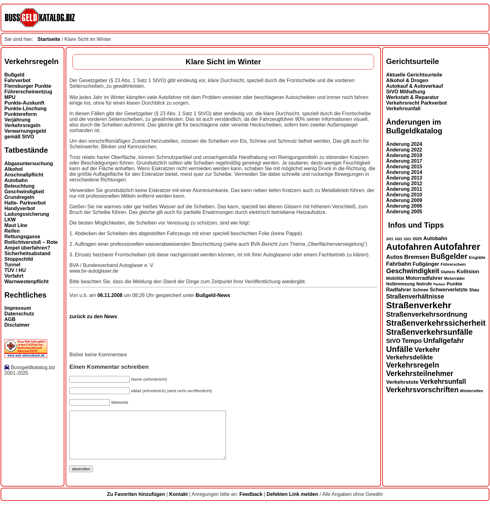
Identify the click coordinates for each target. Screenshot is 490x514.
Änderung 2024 (404, 144)
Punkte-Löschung (25, 108)
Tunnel (12, 264)
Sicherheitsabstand (27, 253)
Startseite (49, 39)
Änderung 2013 (404, 177)
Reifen (12, 231)
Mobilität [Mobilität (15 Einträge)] (395, 278)
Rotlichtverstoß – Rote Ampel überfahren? (31, 245)
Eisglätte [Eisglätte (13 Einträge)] (477, 257)
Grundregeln (19, 197)
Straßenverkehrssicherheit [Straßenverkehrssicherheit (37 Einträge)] (436, 323)
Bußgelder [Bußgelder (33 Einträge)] (449, 256)
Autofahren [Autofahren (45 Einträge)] (409, 247)
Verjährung (17, 119)
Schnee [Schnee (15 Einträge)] (420, 289)
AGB (10, 319)
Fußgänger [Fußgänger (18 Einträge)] (425, 264)
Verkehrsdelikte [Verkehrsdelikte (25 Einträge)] (409, 357)
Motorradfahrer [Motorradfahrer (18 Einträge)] (424, 278)
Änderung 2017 (404, 161)
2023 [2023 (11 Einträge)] (407, 239)
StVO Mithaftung (405, 91)
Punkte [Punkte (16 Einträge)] (454, 283)
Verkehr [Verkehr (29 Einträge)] (427, 349)
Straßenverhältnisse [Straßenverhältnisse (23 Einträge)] (415, 296)
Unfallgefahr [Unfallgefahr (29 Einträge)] (443, 340)
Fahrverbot (17, 80)
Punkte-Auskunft (24, 103)
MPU (10, 97)
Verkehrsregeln (22, 125)
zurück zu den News (93, 316)
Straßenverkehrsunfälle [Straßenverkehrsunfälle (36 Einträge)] (429, 332)
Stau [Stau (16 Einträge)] (474, 289)
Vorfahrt (13, 276)
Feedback (250, 503)
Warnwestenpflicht (26, 281)
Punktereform (20, 114)
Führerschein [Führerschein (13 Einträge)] (453, 264)
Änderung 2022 (404, 149)
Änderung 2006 (404, 206)
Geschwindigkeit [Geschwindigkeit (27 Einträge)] (412, 271)
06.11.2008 (111, 295)
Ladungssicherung (26, 214)
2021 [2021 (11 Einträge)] (389, 239)
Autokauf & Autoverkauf (414, 86)
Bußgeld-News (213, 295)
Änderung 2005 (404, 211)
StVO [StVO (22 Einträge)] (393, 341)
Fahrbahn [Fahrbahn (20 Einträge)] (398, 264)
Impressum (17, 308)
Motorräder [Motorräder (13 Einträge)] (454, 278)
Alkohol (13, 169)
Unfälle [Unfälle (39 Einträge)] (399, 349)
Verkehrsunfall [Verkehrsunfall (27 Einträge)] (443, 381)
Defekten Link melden (292, 503)
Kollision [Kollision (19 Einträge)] (468, 271)
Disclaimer (17, 325)
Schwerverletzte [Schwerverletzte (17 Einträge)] (449, 289)
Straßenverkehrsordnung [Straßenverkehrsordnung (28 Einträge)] (426, 314)
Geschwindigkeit (24, 191)
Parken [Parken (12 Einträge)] (439, 284)
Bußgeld (14, 74)
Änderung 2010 (404, 194)
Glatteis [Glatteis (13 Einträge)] (448, 272)
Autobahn (16, 180)
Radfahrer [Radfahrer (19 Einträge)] (398, 290)
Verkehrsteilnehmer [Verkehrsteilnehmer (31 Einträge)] (419, 373)
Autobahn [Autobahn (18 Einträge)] (435, 238)
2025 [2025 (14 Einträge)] (417, 238)
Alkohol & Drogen (407, 80)
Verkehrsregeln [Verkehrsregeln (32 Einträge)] (412, 365)
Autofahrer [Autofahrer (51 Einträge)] (456, 246)
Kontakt (178, 503)
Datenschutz (19, 313)
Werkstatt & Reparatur (412, 97)
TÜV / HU (15, 270)
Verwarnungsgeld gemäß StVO (25, 133)
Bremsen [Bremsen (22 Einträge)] (416, 257)
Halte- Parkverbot (25, 202)
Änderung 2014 (404, 172)
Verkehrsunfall (403, 108)
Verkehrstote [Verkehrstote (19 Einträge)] (402, 382)
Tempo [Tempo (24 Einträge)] (412, 340)
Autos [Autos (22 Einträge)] (394, 257)
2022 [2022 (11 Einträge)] (398, 239)
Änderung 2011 (404, 189)
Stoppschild (18, 259)
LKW (10, 219)
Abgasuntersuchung (28, 163)
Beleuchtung (19, 186)
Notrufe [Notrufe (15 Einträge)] (424, 283)
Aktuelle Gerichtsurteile (414, 74)
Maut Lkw (15, 225)
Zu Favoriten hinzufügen (136, 503)
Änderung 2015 (404, 166)
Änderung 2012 (404, 183)
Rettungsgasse (22, 236)
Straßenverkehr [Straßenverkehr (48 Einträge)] (418, 305)
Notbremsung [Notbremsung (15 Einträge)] (400, 283)
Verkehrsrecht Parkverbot (416, 103)
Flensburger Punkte (27, 86)
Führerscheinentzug (28, 91)
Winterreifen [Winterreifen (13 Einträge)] (471, 391)
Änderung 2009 (404, 200)
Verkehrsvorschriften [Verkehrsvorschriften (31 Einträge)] (422, 390)
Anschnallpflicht (23, 174)
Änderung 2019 (404, 155)
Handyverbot (19, 208)
